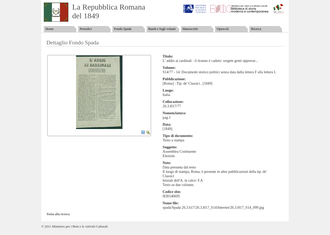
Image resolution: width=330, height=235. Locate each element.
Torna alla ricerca (58, 214)
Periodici (86, 29)
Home (49, 29)
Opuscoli (223, 29)
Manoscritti (190, 29)
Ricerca (256, 29)
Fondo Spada (122, 29)
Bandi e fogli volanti (162, 29)
